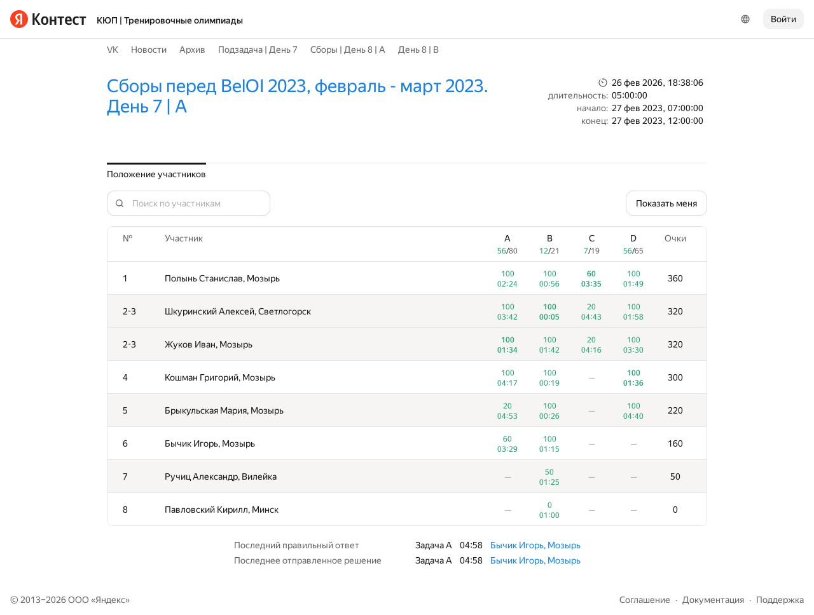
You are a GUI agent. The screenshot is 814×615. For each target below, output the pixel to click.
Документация (713, 600)
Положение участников (156, 174)
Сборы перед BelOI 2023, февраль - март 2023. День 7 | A (297, 96)
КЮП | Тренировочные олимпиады (170, 20)
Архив (192, 49)
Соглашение (644, 600)
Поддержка (780, 600)
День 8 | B (418, 49)
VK (112, 49)
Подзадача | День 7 (258, 49)
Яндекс (110, 600)
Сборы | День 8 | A (347, 49)
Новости (149, 49)
